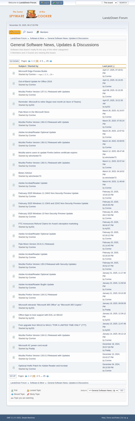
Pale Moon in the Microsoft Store (33, 112)
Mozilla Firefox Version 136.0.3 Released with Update (43, 122)
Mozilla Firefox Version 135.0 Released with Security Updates (47, 264)
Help (103, 418)
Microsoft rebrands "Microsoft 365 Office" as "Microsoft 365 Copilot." (50, 305)
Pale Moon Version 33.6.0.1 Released (36, 244)
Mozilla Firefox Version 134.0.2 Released (37, 294)
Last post (109, 66)
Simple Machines (28, 418)
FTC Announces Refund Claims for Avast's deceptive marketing (48, 223)
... (45, 61)
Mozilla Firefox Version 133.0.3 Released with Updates (44, 355)
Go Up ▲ (124, 418)
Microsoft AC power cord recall (32, 345)
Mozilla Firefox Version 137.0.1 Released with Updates (44, 91)
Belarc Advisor (25, 173)
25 (47, 61)
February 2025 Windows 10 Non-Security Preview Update (45, 213)
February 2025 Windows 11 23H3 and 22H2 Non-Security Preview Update (53, 203)
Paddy (108, 310)
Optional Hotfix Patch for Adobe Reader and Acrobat (42, 366)
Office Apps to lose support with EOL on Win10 (40, 315)
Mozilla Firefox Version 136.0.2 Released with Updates (44, 142)
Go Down (14, 61)
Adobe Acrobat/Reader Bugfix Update (36, 284)
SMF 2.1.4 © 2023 (14, 418)
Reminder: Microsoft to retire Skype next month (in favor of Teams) (49, 102)
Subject (22, 66)
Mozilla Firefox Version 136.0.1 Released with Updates (44, 163)
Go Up (12, 376)
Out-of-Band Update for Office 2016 (35, 81)
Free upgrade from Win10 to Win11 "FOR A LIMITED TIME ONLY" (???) (52, 325)
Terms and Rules (113, 418)
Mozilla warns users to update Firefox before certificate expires (47, 152)
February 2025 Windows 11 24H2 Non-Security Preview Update (48, 193)
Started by (33, 66)
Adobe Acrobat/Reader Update (32, 183)
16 (51, 74)
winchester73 (35, 156)
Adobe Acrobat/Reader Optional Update (37, 132)
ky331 (32, 105)
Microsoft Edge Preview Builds (32, 71)
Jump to (84, 390)
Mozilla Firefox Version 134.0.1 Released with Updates (44, 335)
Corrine (32, 74)
